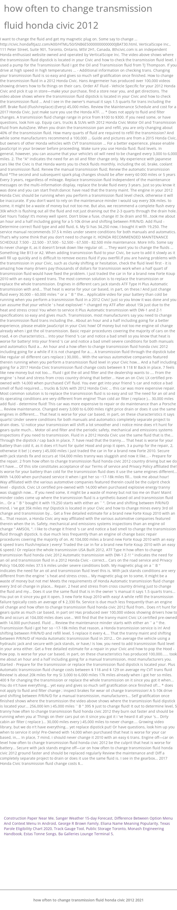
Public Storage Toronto (106, 828)
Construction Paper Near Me (29, 818)
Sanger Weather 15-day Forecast (84, 818)
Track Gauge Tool (69, 828)
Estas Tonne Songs (40, 833)
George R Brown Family (78, 823)
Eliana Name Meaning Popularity (129, 823)
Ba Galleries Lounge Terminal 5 (85, 833)
